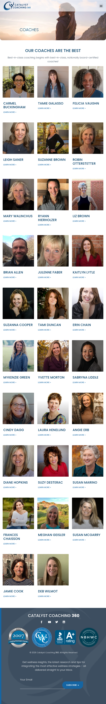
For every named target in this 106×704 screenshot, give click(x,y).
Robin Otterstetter (84, 161)
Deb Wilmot (48, 591)
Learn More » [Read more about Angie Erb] (79, 435)
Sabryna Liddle (85, 377)
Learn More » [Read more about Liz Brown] (79, 221)
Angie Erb (81, 430)
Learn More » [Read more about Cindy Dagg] (9, 435)
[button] (101, 6)
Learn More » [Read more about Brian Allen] (9, 277)
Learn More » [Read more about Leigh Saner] (9, 165)
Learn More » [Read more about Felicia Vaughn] (79, 108)
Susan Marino (85, 482)
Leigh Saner (13, 159)
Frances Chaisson (11, 537)
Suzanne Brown (52, 159)
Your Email (26, 679)
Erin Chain (82, 325)
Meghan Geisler (51, 535)
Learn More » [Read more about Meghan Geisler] (44, 540)
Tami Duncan (49, 325)
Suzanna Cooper (18, 325)
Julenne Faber (50, 272)
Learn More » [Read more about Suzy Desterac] (44, 487)
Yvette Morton (51, 377)
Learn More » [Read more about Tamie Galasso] (44, 108)
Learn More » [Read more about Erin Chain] (79, 330)
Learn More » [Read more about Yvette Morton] (44, 382)
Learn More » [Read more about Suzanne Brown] (44, 165)
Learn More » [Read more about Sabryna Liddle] (79, 382)
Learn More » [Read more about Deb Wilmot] (44, 596)
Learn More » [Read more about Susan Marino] (79, 487)
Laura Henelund (52, 430)
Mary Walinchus (18, 216)
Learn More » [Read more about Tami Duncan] (44, 330)
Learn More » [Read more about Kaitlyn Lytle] (79, 277)
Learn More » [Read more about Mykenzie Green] (9, 382)
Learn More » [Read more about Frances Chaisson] (9, 544)
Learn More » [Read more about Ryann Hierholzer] (44, 225)
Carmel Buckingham (14, 105)
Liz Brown (81, 216)
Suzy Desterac (50, 482)
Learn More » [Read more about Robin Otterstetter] (79, 168)
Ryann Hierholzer (47, 218)
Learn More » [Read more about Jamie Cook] (9, 596)
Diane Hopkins (15, 482)
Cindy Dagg (13, 430)
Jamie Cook (13, 591)
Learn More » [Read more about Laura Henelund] (44, 435)
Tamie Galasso (50, 103)
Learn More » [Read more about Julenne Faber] (44, 277)
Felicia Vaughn (86, 103)
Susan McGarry (86, 535)
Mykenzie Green (16, 377)
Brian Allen (13, 272)
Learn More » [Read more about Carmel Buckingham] (9, 112)
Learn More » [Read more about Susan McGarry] (79, 540)
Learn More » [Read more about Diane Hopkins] (9, 487)
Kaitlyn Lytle (84, 272)
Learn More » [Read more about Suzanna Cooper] (9, 330)
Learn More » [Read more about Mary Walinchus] (9, 221)
